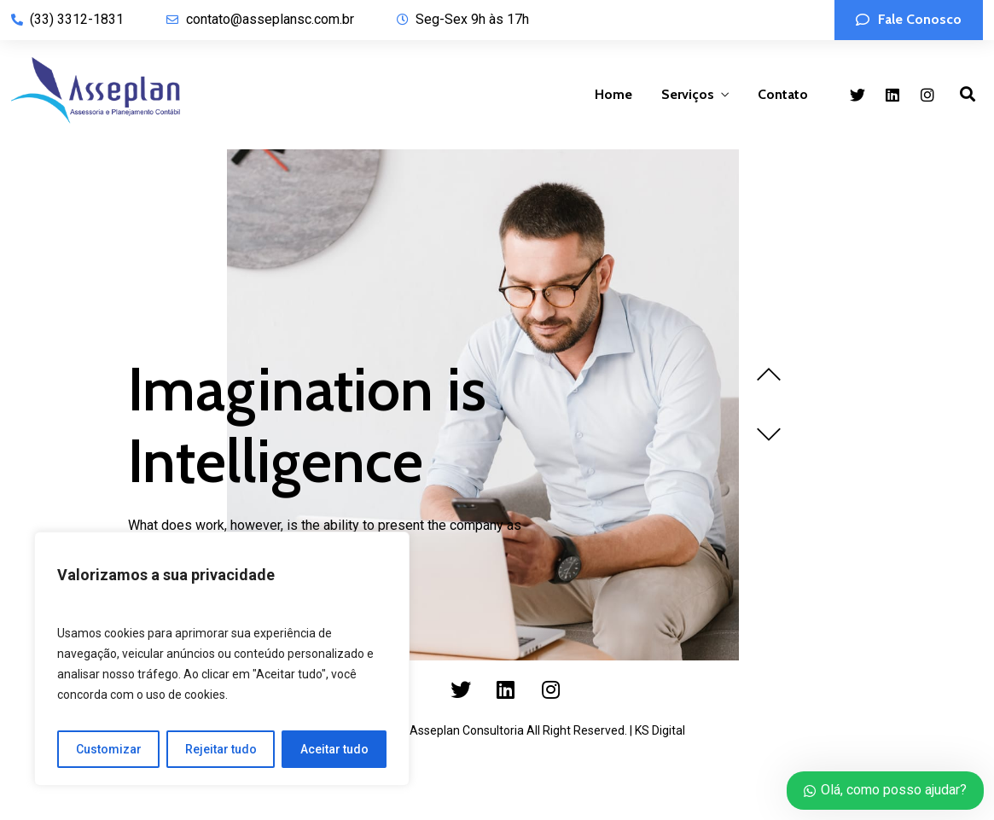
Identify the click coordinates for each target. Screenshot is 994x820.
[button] (908, 20)
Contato (783, 94)
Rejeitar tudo (221, 749)
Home (613, 94)
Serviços (687, 94)
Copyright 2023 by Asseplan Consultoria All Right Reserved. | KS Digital (497, 730)
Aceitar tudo (334, 749)
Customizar (109, 749)
